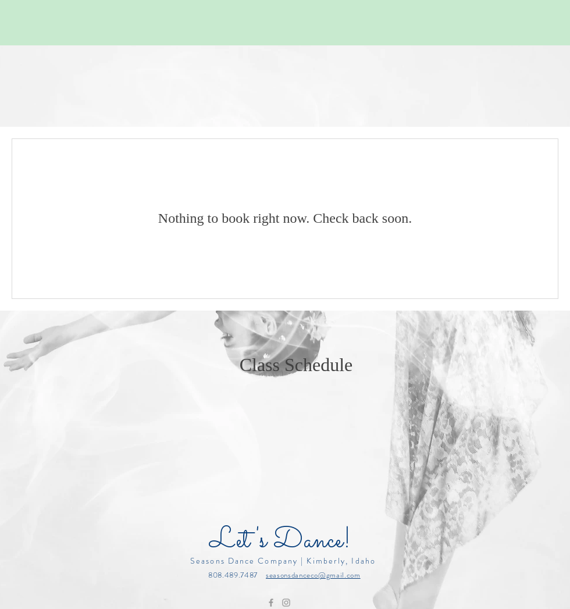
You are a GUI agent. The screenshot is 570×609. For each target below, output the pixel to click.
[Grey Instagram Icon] (286, 602)
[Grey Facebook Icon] (271, 602)
